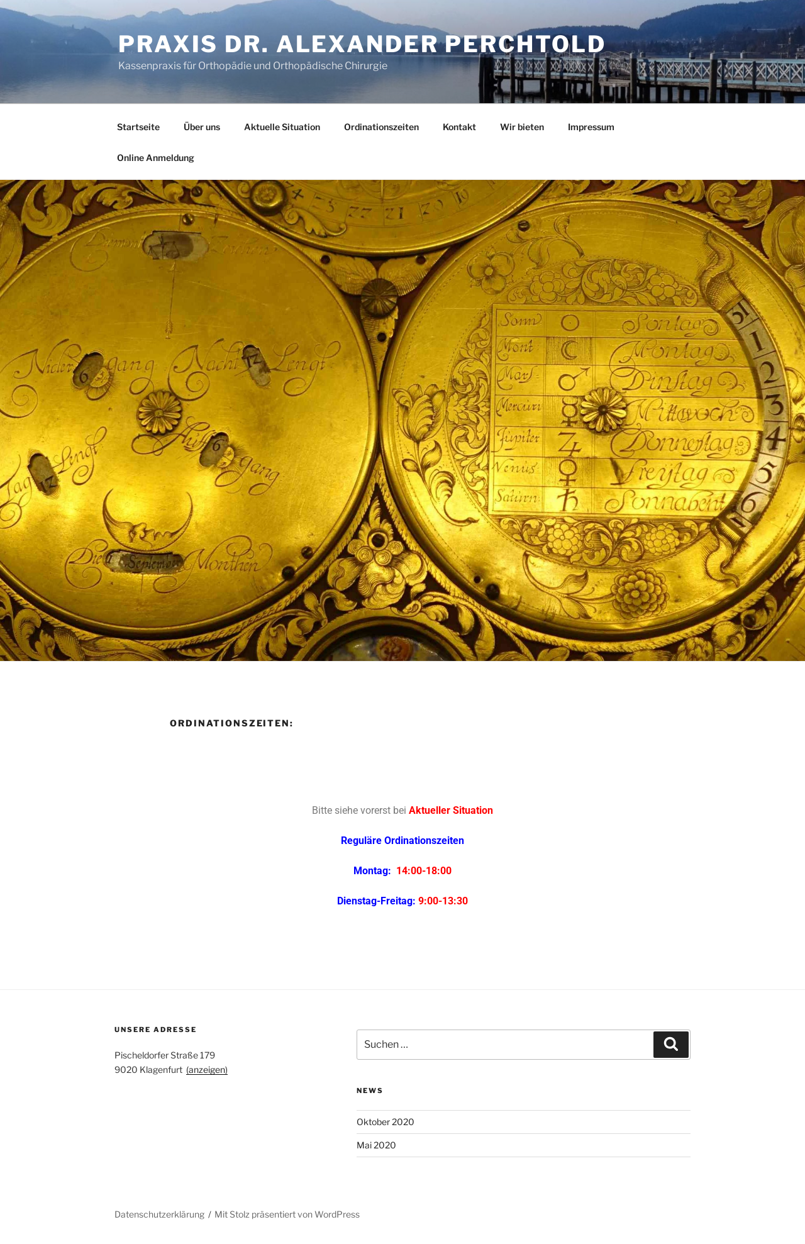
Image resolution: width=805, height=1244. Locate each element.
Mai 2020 (376, 1145)
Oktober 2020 (385, 1121)
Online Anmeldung (155, 157)
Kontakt (459, 126)
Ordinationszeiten (381, 126)
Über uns (202, 126)
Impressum (591, 126)
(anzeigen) (207, 1069)
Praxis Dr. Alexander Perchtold (362, 44)
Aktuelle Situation (282, 126)
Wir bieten (522, 126)
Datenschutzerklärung (159, 1214)
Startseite (138, 126)
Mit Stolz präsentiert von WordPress (287, 1214)
